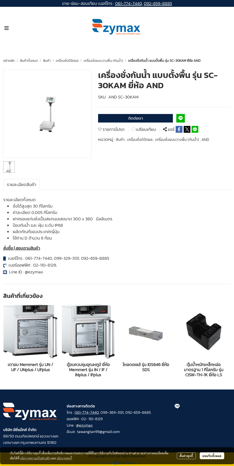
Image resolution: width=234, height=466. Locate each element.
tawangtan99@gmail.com (98, 431)
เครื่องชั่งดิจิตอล (67, 60)
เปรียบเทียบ (146, 129)
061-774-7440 (128, 3)
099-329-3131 (66, 258)
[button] (229, 28)
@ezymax (34, 272)
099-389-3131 (112, 412)
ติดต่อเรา (135, 118)
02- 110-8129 (92, 419)
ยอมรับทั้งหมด (211, 456)
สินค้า (47, 60)
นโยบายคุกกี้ (64, 458)
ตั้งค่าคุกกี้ (186, 456)
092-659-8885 (158, 3)
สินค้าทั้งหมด (29, 60)
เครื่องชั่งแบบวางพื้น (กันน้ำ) (103, 60)
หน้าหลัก (9, 60)
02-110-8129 (44, 265)
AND (205, 139)
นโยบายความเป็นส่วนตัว (35, 458)
